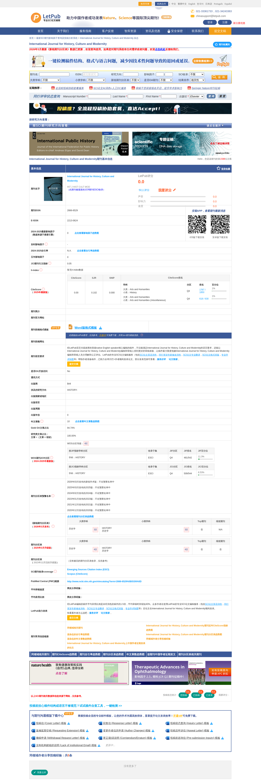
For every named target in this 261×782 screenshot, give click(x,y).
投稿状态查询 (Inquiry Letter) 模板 (189, 723)
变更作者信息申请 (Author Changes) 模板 (126, 730)
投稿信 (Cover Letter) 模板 (50, 723)
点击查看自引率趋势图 (88, 250)
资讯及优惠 (152, 31)
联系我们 (198, 31)
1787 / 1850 (202, 291)
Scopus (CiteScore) (77, 574)
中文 (174, 4)
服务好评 (161, 359)
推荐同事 (145, 4)
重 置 (222, 96)
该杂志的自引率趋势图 (78, 634)
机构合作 (161, 4)
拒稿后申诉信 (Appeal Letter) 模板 (189, 730)
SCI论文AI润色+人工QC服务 (109, 88)
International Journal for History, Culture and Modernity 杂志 (109, 38)
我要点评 (39, 772)
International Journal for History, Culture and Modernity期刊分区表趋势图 (184, 634)
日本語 (208, 4)
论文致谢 (173, 359)
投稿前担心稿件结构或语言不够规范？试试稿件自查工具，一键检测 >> (75, 705)
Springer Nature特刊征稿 (206, 88)
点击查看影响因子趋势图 (87, 233)
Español (228, 4)
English (191, 4)
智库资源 (130, 31)
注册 (225, 22)
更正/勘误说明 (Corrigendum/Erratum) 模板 (127, 737)
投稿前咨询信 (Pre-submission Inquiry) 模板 (194, 737)
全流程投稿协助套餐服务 (69, 88)
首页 (40, 31)
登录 (210, 22)
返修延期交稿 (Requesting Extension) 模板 (60, 730)
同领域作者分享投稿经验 (158, 639)
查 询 (211, 96)
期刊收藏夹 (222, 44)
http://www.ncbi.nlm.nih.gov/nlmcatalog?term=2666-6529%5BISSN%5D (104, 581)
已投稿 (197, 694)
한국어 (200, 4)
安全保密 (175, 31)
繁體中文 (182, 4)
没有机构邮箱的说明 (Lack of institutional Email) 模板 (65, 745)
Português (218, 4)
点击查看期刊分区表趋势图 (80, 516)
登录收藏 (225, 169)
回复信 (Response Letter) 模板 (120, 723)
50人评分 (144, 190)
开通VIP (102, 335)
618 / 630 (204, 298)
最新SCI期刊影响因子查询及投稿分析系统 (56, 38)
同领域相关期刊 (75, 628)
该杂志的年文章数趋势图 (79, 639)
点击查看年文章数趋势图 (87, 421)
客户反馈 (108, 31)
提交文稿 (220, 31)
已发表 (210, 694)
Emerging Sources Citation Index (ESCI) (88, 569)
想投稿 (184, 694)
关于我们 (63, 31)
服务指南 (85, 31)
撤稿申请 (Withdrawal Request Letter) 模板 (60, 737)
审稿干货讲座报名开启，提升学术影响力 (159, 88)
